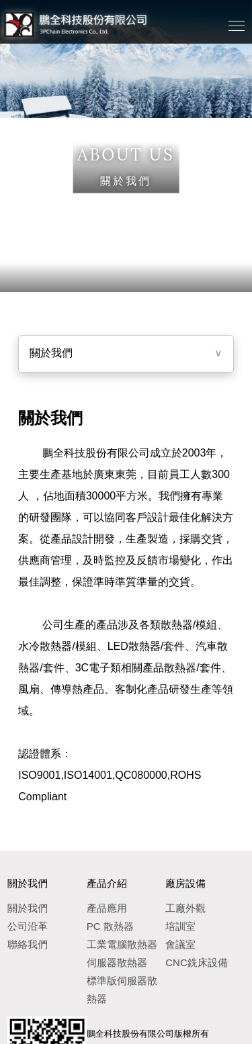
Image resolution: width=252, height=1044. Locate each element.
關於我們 (51, 353)
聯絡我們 (27, 944)
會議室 (180, 944)
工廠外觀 (185, 908)
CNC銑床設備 (196, 962)
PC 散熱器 (110, 926)
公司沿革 (27, 926)
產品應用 (107, 908)
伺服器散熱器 (117, 962)
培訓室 (180, 926)
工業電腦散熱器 (122, 944)
